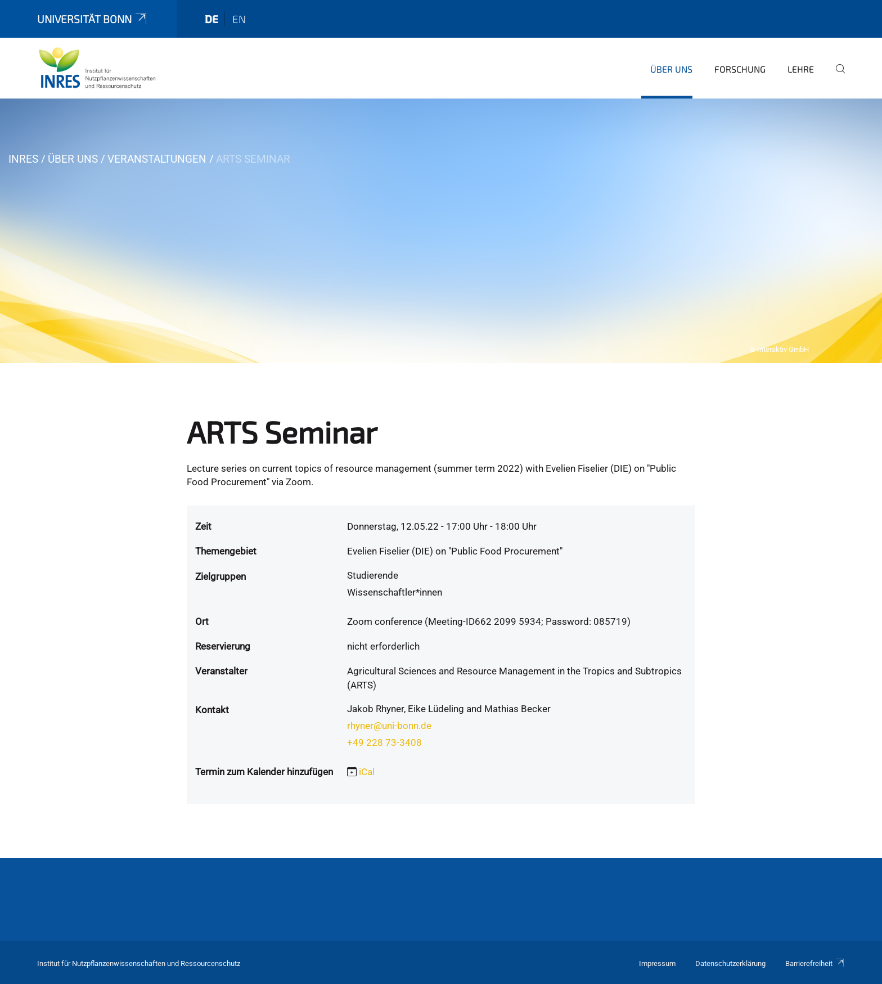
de (211, 18)
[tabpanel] (441, 231)
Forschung (740, 69)
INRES (23, 159)
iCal (367, 771)
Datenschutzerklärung (730, 963)
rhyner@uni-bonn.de (389, 725)
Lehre (801, 69)
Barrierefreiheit (815, 963)
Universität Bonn (92, 18)
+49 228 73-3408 (384, 742)
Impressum (657, 963)
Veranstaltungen (156, 159)
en (239, 18)
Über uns (671, 69)
